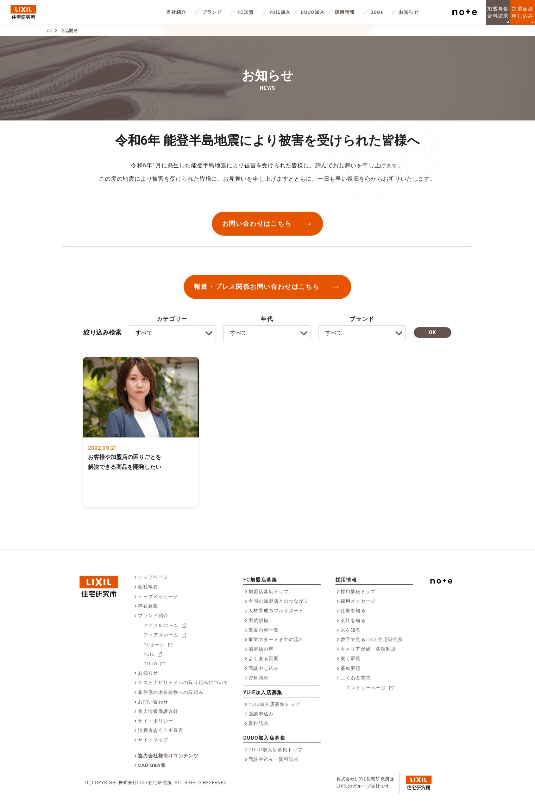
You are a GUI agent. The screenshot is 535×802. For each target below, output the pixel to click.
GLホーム (154, 644)
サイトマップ (153, 739)
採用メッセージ (358, 601)
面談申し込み (263, 668)
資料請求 (258, 677)
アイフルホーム (160, 625)
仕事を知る (353, 610)
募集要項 (351, 668)
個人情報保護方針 (158, 711)
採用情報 (345, 12)
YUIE (149, 654)
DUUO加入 (313, 12)
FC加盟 (246, 12)
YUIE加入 (279, 12)
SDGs (376, 12)
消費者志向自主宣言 (160, 730)
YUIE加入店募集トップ (274, 704)
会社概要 (148, 586)
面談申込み (261, 713)
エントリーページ (366, 687)
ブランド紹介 (153, 615)
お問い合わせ (153, 701)
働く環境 (351, 658)
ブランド (212, 12)
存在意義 (148, 606)
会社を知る (353, 620)
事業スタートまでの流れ (276, 639)
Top (48, 30)
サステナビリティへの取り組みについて (183, 682)
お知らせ (409, 12)
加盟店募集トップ (268, 591)
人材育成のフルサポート (276, 610)
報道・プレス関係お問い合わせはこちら (256, 286)
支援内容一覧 (263, 630)
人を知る (351, 630)
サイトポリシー (155, 720)
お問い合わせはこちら (257, 223)
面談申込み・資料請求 (273, 759)
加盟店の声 (261, 649)
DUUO (150, 663)
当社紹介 (176, 12)
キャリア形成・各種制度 (368, 649)
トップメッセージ (158, 596)
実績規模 (258, 620)
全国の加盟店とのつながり (278, 601)
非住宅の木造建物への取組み (170, 692)
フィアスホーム (160, 635)
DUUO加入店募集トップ (275, 749)
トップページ (153, 577)
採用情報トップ (358, 591)
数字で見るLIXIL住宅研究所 (372, 639)
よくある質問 (263, 658)
